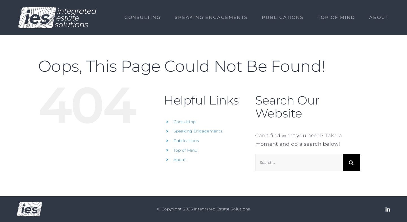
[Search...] (299, 162)
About (180, 159)
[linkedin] (388, 209)
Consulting (185, 121)
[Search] (351, 162)
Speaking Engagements (198, 131)
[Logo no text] (29, 205)
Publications (186, 140)
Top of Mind (186, 150)
